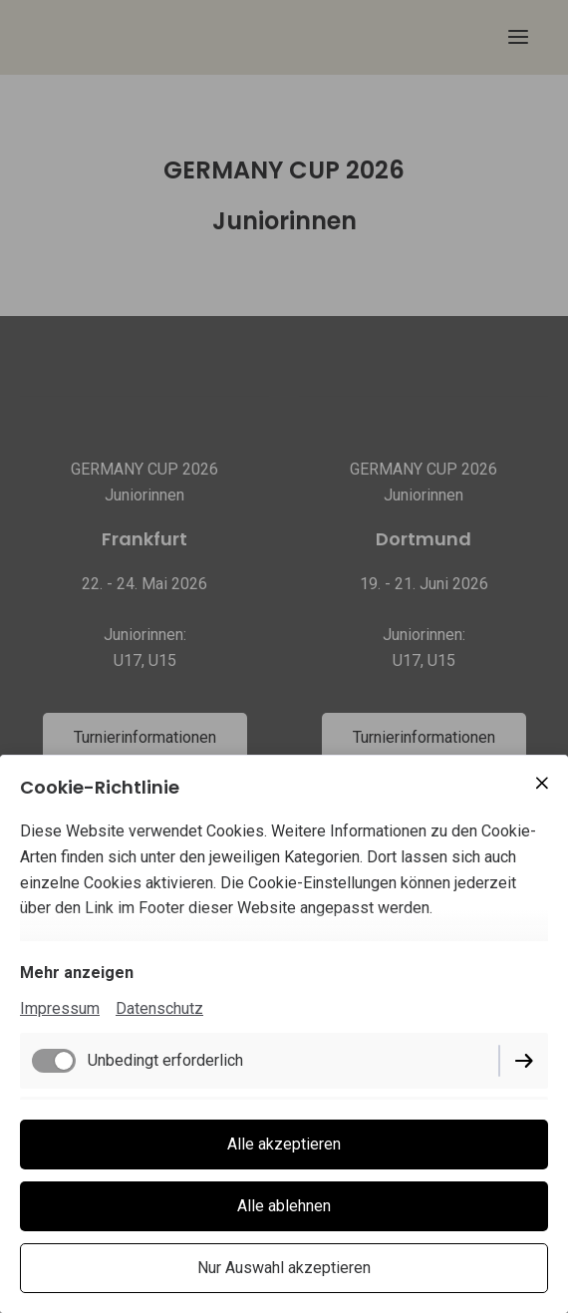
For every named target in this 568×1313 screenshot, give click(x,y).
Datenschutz (159, 1008)
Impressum (60, 1008)
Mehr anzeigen (77, 972)
